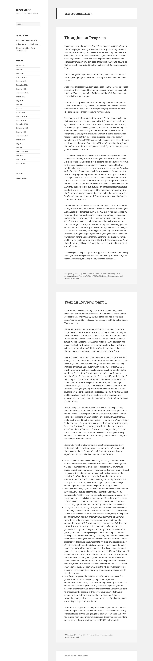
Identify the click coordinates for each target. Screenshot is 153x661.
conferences (80, 276)
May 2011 (19, 108)
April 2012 (20, 73)
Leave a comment (72, 278)
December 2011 (22, 85)
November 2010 (22, 128)
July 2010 (19, 144)
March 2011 (20, 112)
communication (70, 276)
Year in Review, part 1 (85, 302)
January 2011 (21, 120)
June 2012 (19, 69)
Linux (97, 274)
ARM (104, 274)
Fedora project (21, 178)
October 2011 (21, 89)
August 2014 (20, 65)
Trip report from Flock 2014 (26, 40)
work (121, 276)
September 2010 (22, 136)
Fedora (91, 274)
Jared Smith (23, 9)
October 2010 (21, 132)
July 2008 (19, 155)
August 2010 (20, 140)
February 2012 (21, 77)
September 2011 (22, 93)
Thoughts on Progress (85, 37)
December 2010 (22, 124)
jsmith (83, 274)
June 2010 (19, 147)
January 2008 (21, 163)
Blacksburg (111, 274)
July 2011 (19, 101)
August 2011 (20, 97)
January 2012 (21, 81)
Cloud (118, 274)
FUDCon (89, 276)
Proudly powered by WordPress (76, 656)
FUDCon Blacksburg (100, 276)
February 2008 (21, 159)
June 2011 (19, 104)
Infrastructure (113, 276)
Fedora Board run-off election (27, 44)
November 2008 (22, 151)
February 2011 (21, 116)
